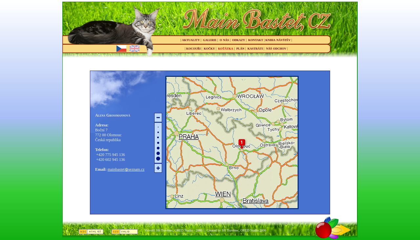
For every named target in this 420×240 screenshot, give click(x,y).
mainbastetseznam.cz (126, 169)
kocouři (193, 48)
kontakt (255, 39)
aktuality (191, 39)
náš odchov (276, 48)
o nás (224, 39)
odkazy (238, 39)
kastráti (255, 48)
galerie (210, 39)
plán (240, 48)
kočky (209, 48)
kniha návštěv (278, 39)
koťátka (225, 48)
